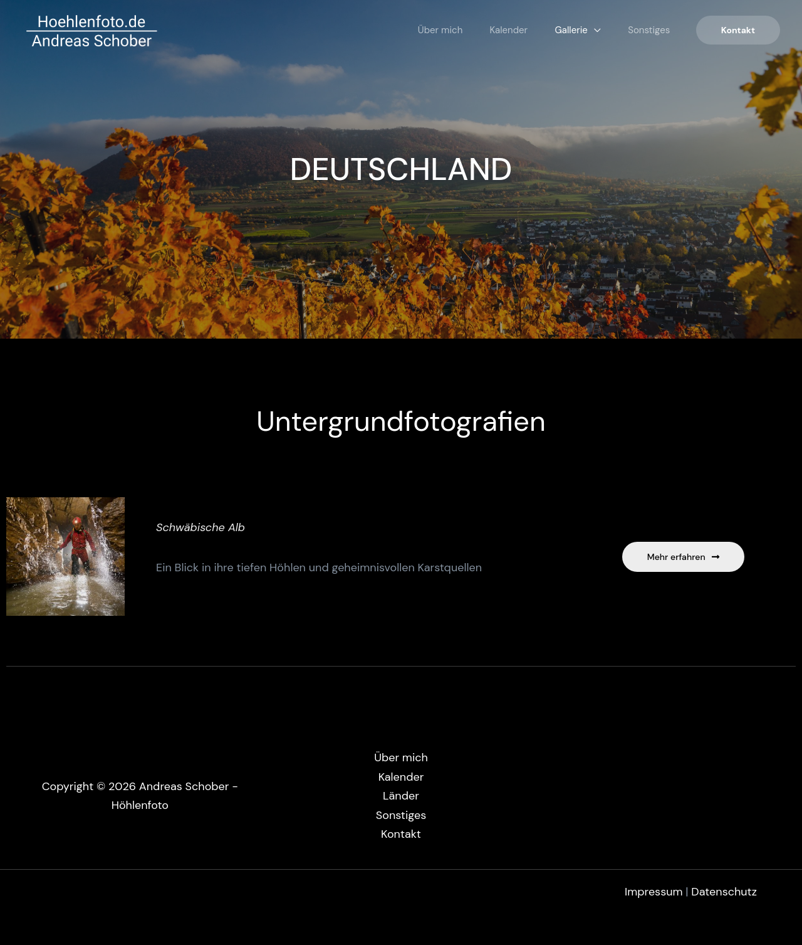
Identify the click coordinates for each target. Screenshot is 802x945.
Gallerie (555, 30)
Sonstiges (644, 30)
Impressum (655, 891)
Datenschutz (724, 891)
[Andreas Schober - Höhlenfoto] (91, 29)
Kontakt (401, 834)
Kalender (483, 30)
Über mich (403, 30)
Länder (401, 795)
